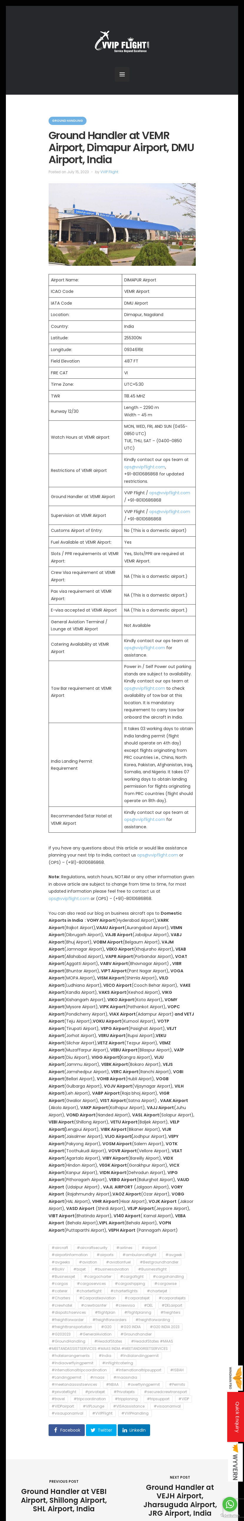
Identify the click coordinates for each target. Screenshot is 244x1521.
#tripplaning (126, 1399)
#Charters (61, 1298)
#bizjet (79, 1269)
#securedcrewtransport (165, 1391)
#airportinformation (70, 1255)
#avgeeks (61, 1262)
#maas (97, 1377)
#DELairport (172, 1305)
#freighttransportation (72, 1327)
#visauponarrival (67, 1413)
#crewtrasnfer (94, 1305)
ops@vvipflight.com (144, 467)
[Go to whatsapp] (230, 1504)
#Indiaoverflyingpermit (72, 1362)
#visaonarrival (167, 1406)
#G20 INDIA (130, 1327)
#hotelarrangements (71, 1355)
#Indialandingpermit (139, 1355)
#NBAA (112, 1384)
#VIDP (183, 1399)
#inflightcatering (117, 1362)
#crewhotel (62, 1305)
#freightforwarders (109, 1319)
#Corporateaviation (97, 1298)
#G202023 (61, 1334)
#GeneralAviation (95, 1334)
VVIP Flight (109, 171)
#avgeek (173, 1255)
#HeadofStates (108, 1341)
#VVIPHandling (135, 1413)
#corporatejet (137, 1298)
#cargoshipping (130, 1283)
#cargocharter (97, 1276)
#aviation (88, 1262)
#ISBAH (177, 1370)
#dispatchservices (69, 1312)
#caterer (59, 1290)
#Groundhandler (136, 1334)
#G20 (106, 1327)
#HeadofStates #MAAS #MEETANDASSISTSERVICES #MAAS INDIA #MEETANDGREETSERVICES (111, 1345)
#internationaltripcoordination (79, 1370)
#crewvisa (125, 1305)
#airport (149, 1247)
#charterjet (157, 1290)
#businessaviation (111, 1269)
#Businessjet (63, 1276)
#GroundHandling (68, 1341)
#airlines (124, 1247)
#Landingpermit (66, 1377)
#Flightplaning (137, 1312)
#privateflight (64, 1391)
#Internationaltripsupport (138, 1370)
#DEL (148, 1305)
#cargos (60, 1283)
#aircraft (60, 1247)
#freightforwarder (68, 1319)
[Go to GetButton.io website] (229, 1515)
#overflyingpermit (143, 1384)
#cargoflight (132, 1276)
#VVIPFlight (102, 1413)
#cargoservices (91, 1283)
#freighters (170, 1312)
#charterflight (89, 1290)
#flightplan (105, 1312)
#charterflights (124, 1290)
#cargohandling (168, 1276)
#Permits (177, 1384)
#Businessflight (152, 1269)
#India (105, 1355)
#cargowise (165, 1283)
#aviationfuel (118, 1262)
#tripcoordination (90, 1399)
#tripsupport (158, 1399)
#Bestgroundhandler (159, 1262)
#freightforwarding (152, 1319)
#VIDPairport (63, 1406)
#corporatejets (172, 1298)
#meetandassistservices (74, 1384)
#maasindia (125, 1377)
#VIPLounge (93, 1406)
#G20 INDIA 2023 (165, 1327)
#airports (105, 1255)
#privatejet (95, 1391)
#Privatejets (124, 1391)
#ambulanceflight (139, 1255)
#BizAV (58, 1269)
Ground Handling (67, 120)
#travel (58, 1399)
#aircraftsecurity (92, 1247)
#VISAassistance (129, 1406)
